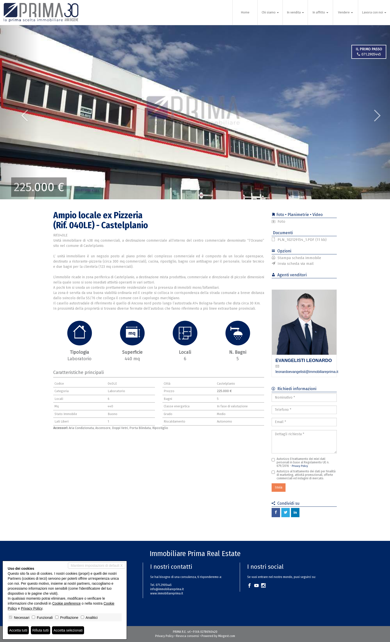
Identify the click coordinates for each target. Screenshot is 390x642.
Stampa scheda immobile (296, 258)
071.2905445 (369, 54)
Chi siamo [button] (270, 12)
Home (245, 12)
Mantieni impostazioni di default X (97, 566)
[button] (19, 112)
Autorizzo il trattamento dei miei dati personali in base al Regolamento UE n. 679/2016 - (300, 462)
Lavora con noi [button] (374, 12)
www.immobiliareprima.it (166, 593)
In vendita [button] (295, 12)
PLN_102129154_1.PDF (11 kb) (299, 239)
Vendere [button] (345, 12)
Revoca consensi (187, 636)
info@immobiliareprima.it (167, 589)
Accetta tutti (18, 630)
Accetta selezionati (68, 630)
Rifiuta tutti (40, 630)
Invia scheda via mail (293, 263)
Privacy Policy (300, 466)
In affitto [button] (320, 12)
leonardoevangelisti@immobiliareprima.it (307, 372)
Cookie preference (66, 603)
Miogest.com (226, 636)
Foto (278, 221)
